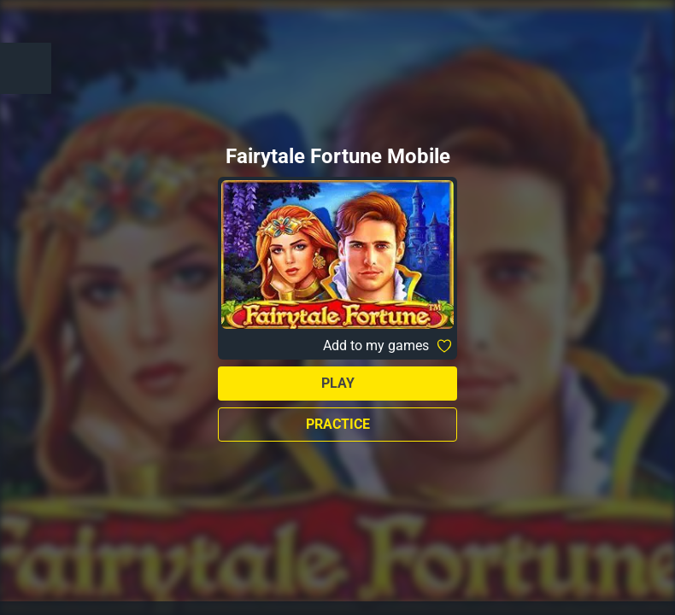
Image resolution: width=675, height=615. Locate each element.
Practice (338, 424)
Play (338, 383)
